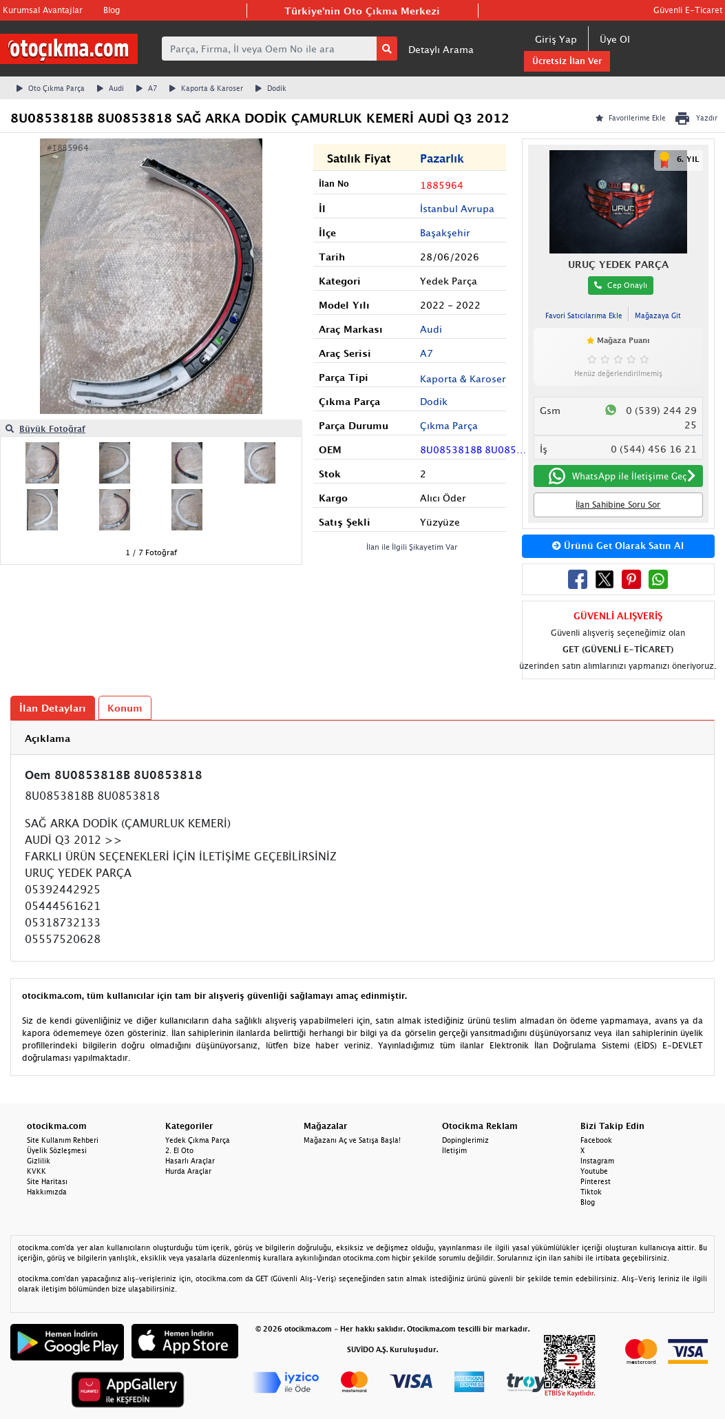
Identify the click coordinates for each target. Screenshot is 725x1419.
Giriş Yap (556, 39)
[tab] (362, 738)
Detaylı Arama (441, 49)
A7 (146, 88)
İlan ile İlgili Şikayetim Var (412, 546)
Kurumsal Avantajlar (43, 10)
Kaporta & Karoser (206, 88)
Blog (111, 10)
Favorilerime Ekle (631, 118)
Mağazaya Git (658, 315)
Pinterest (595, 1181)
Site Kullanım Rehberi (62, 1140)
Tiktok (591, 1192)
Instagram (597, 1161)
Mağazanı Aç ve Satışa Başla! (352, 1140)
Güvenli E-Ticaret (687, 10)
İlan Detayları (52, 708)
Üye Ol (615, 39)
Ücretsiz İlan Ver (567, 61)
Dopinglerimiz (465, 1140)
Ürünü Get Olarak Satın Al (618, 545)
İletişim (454, 1150)
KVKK (36, 1171)
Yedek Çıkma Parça (197, 1140)
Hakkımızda (47, 1192)
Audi (110, 88)
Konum (125, 708)
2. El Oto (179, 1150)
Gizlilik (38, 1161)
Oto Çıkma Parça (51, 88)
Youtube (594, 1171)
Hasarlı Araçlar (190, 1161)
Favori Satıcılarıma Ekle (583, 315)
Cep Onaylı (620, 284)
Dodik (270, 88)
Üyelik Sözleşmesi (57, 1150)
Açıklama (47, 738)
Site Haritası (47, 1181)
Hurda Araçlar (188, 1171)
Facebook (596, 1140)
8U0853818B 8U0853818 (473, 449)
